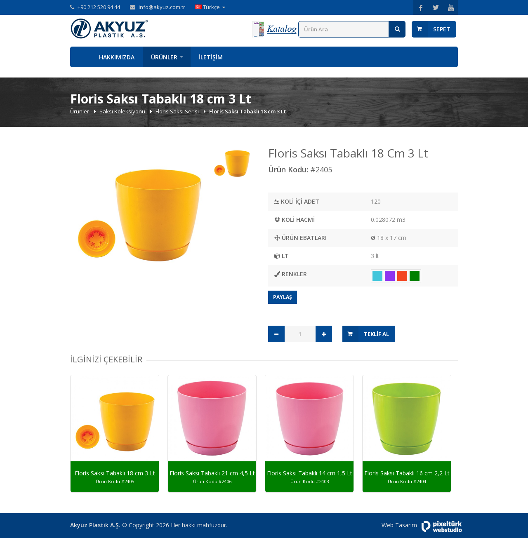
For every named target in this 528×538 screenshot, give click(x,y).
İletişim (211, 57)
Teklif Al (376, 334)
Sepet (441, 29)
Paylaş (282, 297)
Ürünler (164, 57)
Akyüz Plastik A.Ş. (95, 525)
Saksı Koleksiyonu (122, 111)
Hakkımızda (116, 57)
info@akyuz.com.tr (162, 7)
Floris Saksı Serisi (178, 111)
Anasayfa (80, 57)
